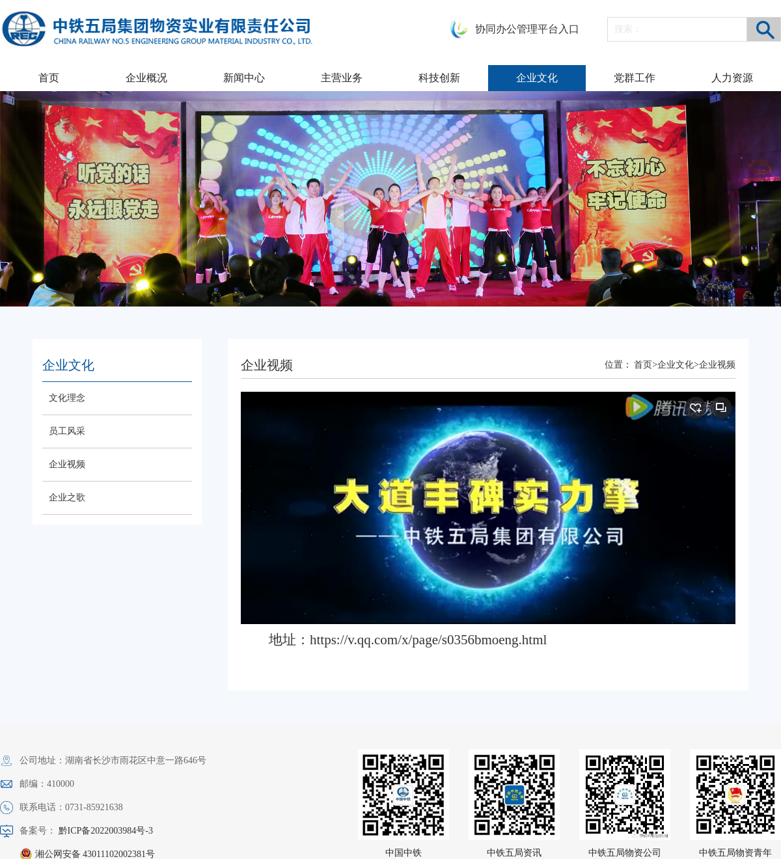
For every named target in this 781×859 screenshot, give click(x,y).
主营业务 (342, 77)
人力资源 (732, 77)
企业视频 (67, 464)
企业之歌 (67, 497)
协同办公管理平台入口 (527, 28)
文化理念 (67, 398)
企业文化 (537, 77)
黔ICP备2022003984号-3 (106, 831)
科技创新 (439, 77)
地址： (408, 640)
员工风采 (67, 431)
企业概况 (146, 77)
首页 (48, 77)
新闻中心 (244, 77)
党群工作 (634, 77)
